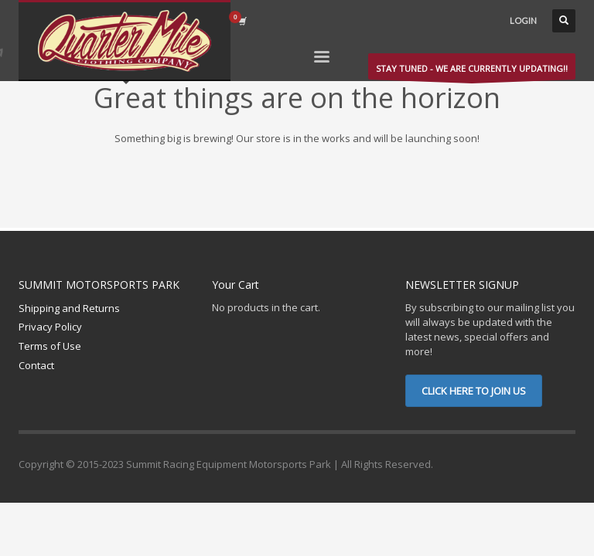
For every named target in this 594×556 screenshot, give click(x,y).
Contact (36, 365)
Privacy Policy (50, 327)
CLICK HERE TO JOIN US (474, 391)
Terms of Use (50, 346)
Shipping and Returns (69, 308)
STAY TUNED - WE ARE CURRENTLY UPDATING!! (471, 71)
